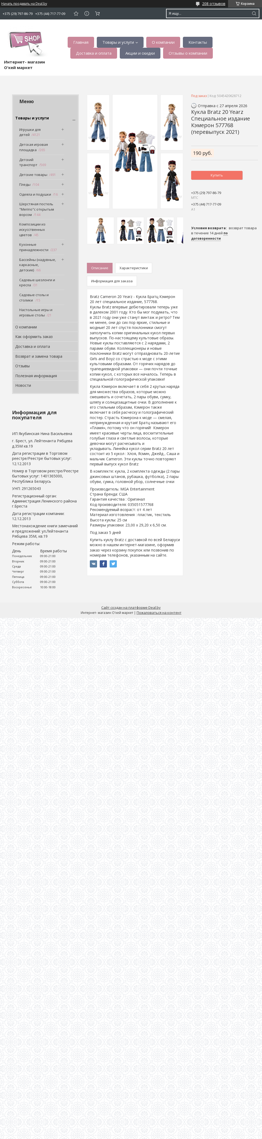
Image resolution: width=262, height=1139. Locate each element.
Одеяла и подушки (35, 194)
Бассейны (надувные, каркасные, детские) (37, 264)
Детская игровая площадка (33, 147)
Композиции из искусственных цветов (32, 229)
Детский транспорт (28, 162)
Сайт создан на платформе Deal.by (131, 607)
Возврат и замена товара (38, 356)
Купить (217, 175)
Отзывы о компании (188, 53)
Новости (23, 385)
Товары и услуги (118, 42)
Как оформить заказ (34, 336)
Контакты (197, 42)
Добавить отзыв (76, 13)
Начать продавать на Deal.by (24, 4)
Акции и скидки (140, 53)
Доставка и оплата (93, 53)
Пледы (24, 184)
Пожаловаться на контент (159, 612)
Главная (80, 42)
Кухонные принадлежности (33, 247)
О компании (163, 42)
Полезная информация (36, 375)
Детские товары (33, 174)
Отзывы (22, 365)
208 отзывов (213, 3)
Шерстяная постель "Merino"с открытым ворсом (36, 209)
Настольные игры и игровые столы (35, 312)
